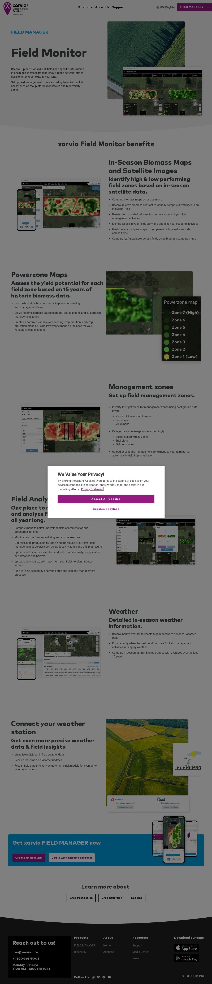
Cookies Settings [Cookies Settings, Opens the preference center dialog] (106, 509)
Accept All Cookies (106, 499)
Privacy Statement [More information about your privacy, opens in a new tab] (92, 489)
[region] (106, 492)
